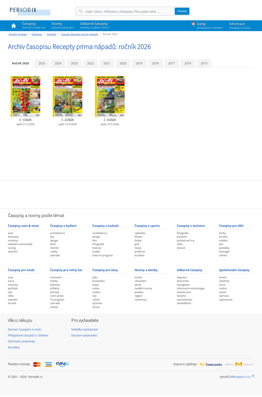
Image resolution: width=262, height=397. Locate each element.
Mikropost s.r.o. (240, 377)
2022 (90, 63)
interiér (54, 248)
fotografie (98, 244)
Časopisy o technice (191, 226)
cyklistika (140, 233)
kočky (222, 233)
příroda (54, 292)
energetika (183, 284)
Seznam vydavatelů (84, 335)
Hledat (182, 11)
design (54, 240)
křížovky (55, 284)
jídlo (94, 277)
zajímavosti (225, 299)
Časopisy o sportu (147, 226)
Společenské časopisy (234, 270)
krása (95, 284)
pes (221, 244)
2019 (139, 63)
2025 (41, 63)
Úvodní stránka (18, 34)
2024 (58, 63)
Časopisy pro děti (231, 226)
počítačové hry (185, 240)
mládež (223, 240)
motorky (13, 240)
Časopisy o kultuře (105, 226)
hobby (54, 281)
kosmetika (98, 281)
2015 (204, 63)
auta (10, 233)
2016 (188, 63)
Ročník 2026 (20, 63)
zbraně (181, 248)
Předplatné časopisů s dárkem (28, 335)
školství (181, 295)
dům (53, 244)
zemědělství (184, 303)
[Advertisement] (131, 194)
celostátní (140, 281)
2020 (123, 63)
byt (52, 236)
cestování (55, 277)
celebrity (224, 281)
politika (139, 292)
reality (54, 251)
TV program (57, 299)
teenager (224, 251)
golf (137, 244)
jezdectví (140, 251)
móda (95, 288)
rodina (96, 292)
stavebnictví (184, 292)
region (138, 295)
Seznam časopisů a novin (24, 329)
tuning (12, 248)
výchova (97, 303)
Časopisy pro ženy (105, 270)
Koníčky (51, 34)
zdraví (95, 307)
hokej (138, 248)
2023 (74, 63)
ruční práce (57, 295)
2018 (155, 63)
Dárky (210, 26)
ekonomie (183, 281)
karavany (13, 236)
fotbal (138, 240)
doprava (182, 277)
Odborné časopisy (94, 25)
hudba (96, 251)
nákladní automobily (20, 244)
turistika (139, 255)
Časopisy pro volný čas (66, 270)
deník (138, 284)
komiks (223, 236)
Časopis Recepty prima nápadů (79, 34)
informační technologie (191, 288)
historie (96, 248)
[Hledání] (130, 11)
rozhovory (141, 299)
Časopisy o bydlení (63, 226)
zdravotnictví (184, 299)
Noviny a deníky (146, 270)
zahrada (55, 255)
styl (10, 292)
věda (180, 244)
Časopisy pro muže (21, 270)
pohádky (224, 248)
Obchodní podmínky (21, 341)
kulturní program (102, 255)
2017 (171, 63)
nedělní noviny (143, 288)
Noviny (63, 25)
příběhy (54, 288)
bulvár (138, 277)
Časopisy (33, 26)
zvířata (223, 255)
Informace (240, 26)
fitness (138, 236)
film (94, 240)
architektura (57, 233)
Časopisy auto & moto (23, 226)
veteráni (13, 251)
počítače (182, 236)
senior (222, 292)
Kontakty (14, 347)
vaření (96, 299)
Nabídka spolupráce (84, 329)
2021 (107, 63)
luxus (11, 281)
